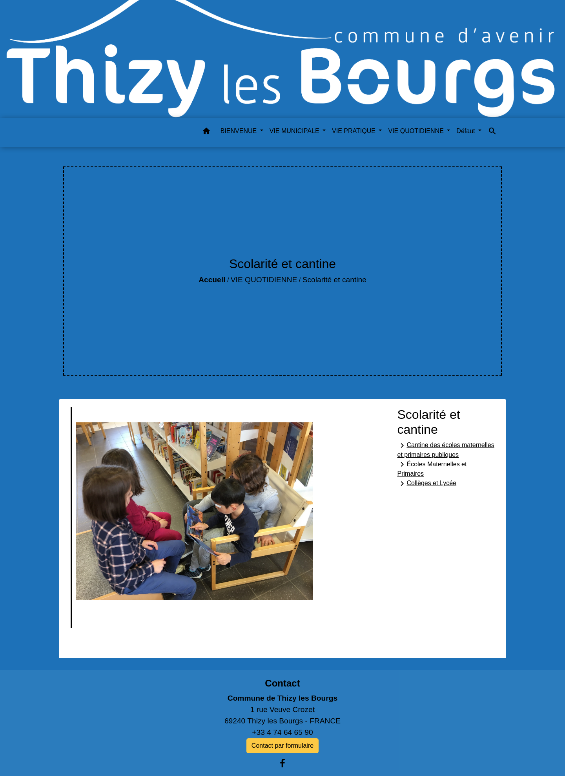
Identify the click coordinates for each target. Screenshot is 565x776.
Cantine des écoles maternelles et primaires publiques (445, 449)
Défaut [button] (466, 131)
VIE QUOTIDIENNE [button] (416, 131)
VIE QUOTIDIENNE (264, 280)
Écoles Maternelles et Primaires (432, 468)
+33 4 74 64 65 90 (282, 732)
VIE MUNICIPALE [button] (295, 131)
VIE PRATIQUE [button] (354, 131)
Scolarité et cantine (334, 280)
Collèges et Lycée (427, 483)
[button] (206, 132)
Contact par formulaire (282, 745)
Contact (282, 683)
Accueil (212, 280)
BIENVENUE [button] (240, 131)
